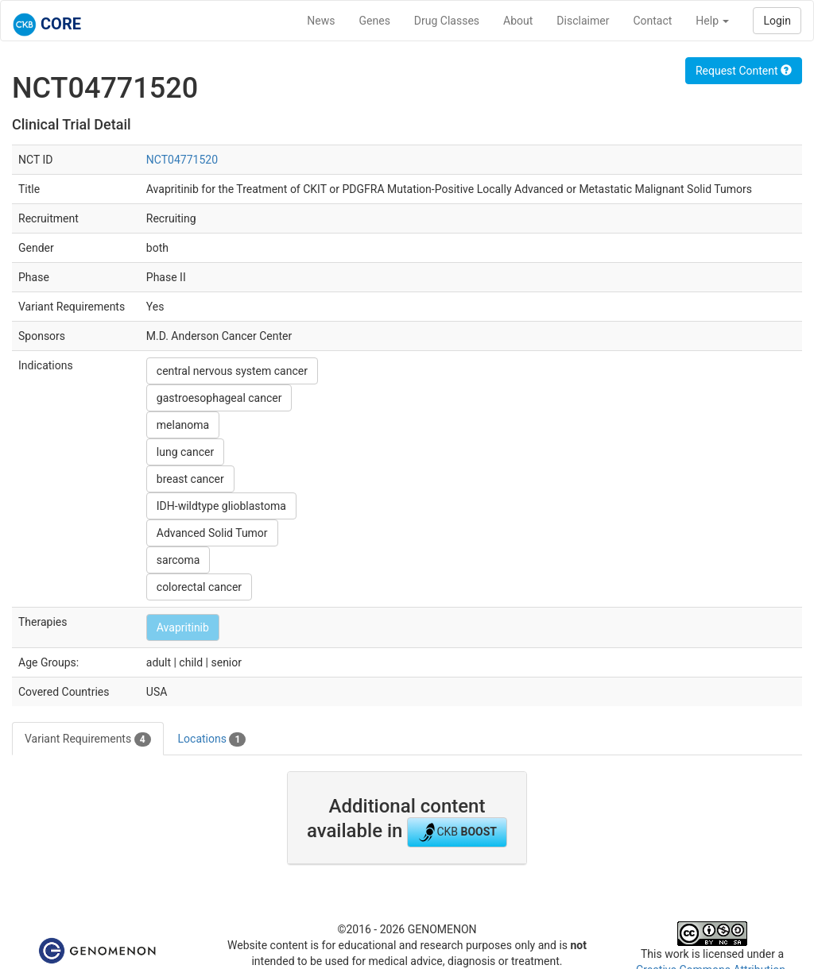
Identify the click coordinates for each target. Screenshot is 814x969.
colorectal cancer (199, 587)
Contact (652, 20)
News (321, 20)
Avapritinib (183, 627)
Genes (374, 20)
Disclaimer (582, 20)
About (518, 20)
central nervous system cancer (232, 371)
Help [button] (712, 20)
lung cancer (185, 452)
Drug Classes (446, 20)
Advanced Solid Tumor (212, 533)
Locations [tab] (212, 739)
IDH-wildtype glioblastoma (221, 506)
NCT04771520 (182, 159)
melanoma (183, 425)
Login (777, 20)
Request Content (744, 70)
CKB (457, 832)
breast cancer (190, 479)
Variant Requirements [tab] (88, 739)
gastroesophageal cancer (219, 398)
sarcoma (178, 560)
